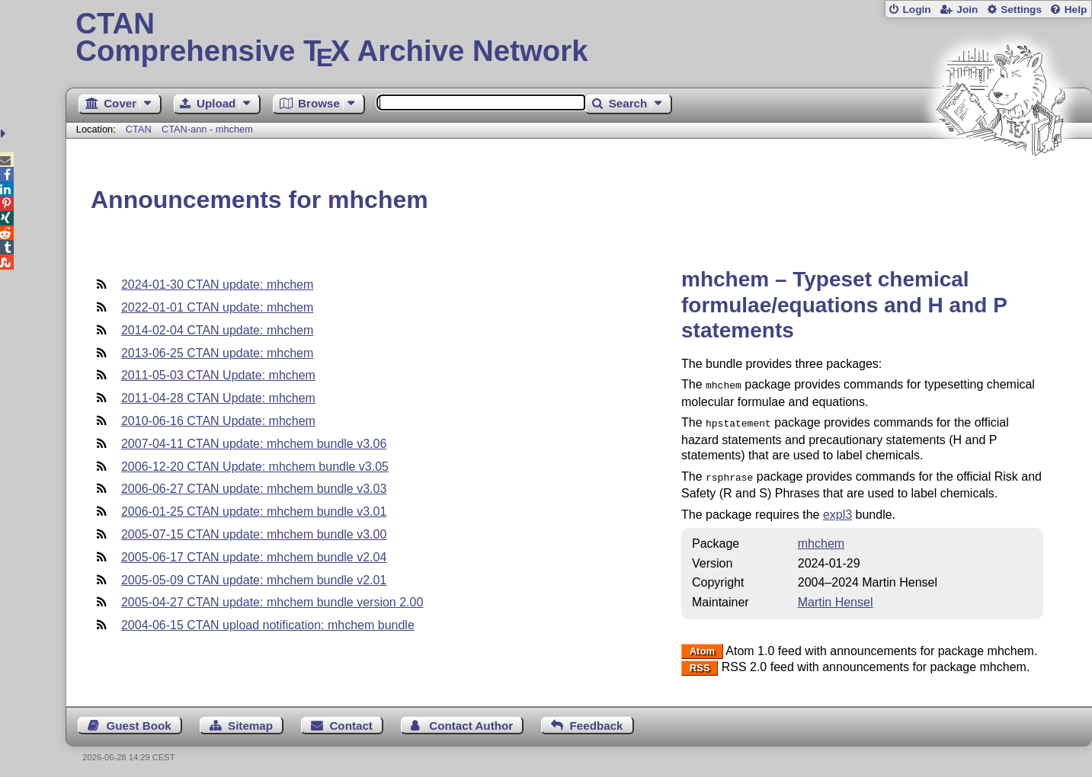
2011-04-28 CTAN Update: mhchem (218, 398)
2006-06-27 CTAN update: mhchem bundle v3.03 (253, 488)
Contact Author (471, 721)
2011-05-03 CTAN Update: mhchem (218, 375)
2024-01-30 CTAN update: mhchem (217, 284)
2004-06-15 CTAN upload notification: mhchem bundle (268, 625)
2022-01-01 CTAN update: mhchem (217, 307)
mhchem (821, 538)
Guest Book (138, 721)
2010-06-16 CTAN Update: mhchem (218, 420)
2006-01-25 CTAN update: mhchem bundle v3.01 (253, 511)
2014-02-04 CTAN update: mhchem (217, 330)
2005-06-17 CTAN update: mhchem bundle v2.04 (253, 557)
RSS (700, 663)
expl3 (837, 510)
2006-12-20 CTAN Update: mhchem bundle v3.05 (255, 466)
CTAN (139, 129)
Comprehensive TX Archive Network (578, 38)
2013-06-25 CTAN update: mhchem (217, 353)
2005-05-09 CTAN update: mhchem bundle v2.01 (253, 580)
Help (1076, 9)
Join (967, 9)
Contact (351, 721)
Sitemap (250, 721)
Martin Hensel (835, 597)
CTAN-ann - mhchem (207, 129)
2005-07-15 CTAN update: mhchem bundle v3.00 (253, 534)
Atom (702, 647)
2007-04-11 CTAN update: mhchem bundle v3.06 (253, 443)
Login (916, 9)
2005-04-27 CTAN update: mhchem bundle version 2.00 (272, 602)
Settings (1021, 9)
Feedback (596, 721)
